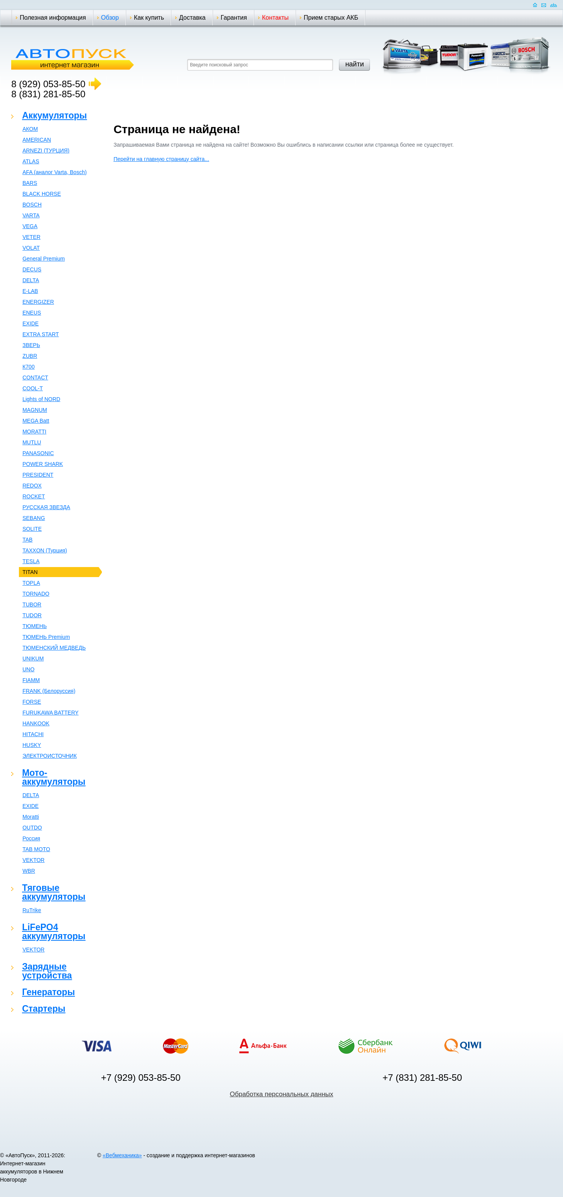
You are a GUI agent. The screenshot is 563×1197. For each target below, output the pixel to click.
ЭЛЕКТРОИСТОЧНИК (49, 756)
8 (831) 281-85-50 (48, 94)
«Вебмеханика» (122, 1155)
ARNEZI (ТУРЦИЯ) (45, 150)
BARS (29, 183)
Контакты (275, 17)
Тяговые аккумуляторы (53, 892)
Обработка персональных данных (281, 1094)
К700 (28, 367)
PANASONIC (38, 453)
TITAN (29, 572)
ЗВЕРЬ (31, 345)
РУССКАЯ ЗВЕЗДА (46, 507)
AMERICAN (36, 140)
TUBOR (31, 604)
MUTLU (31, 442)
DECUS (31, 269)
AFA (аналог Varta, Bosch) (54, 172)
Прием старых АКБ (331, 17)
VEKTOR (33, 860)
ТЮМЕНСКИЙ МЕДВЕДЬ (54, 648)
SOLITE (32, 529)
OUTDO (32, 828)
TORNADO (35, 594)
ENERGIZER (38, 302)
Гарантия (234, 17)
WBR (28, 871)
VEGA (29, 226)
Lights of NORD (41, 399)
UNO (28, 669)
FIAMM (31, 680)
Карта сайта (553, 5)
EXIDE (30, 323)
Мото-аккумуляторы (53, 777)
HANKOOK (35, 723)
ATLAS (30, 161)
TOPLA (31, 583)
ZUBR (29, 356)
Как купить (149, 17)
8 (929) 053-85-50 (48, 84)
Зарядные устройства (47, 971)
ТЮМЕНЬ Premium (46, 637)
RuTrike (31, 910)
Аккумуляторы (54, 115)
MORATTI (34, 431)
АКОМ (30, 129)
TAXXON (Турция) (44, 550)
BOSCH (32, 204)
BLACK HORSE (41, 194)
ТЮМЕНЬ (34, 626)
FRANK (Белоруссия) (48, 691)
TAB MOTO (36, 849)
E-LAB (30, 291)
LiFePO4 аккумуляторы (53, 931)
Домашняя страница (535, 5)
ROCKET (33, 496)
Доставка (192, 17)
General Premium (43, 259)
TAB (27, 540)
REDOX (32, 486)
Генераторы (48, 992)
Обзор (110, 17)
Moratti (30, 817)
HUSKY (31, 745)
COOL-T (32, 388)
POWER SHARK (42, 464)
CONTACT (35, 377)
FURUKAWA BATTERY (50, 712)
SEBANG (33, 518)
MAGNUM (34, 410)
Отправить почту (543, 5)
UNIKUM (33, 658)
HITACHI (33, 734)
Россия (31, 838)
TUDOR (32, 615)
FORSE (31, 702)
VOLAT (31, 248)
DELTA (30, 280)
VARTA (30, 215)
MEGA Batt (35, 421)
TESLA (30, 561)
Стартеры (43, 1009)
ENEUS (31, 313)
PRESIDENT (37, 475)
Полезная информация (53, 17)
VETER (31, 237)
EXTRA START (40, 334)
